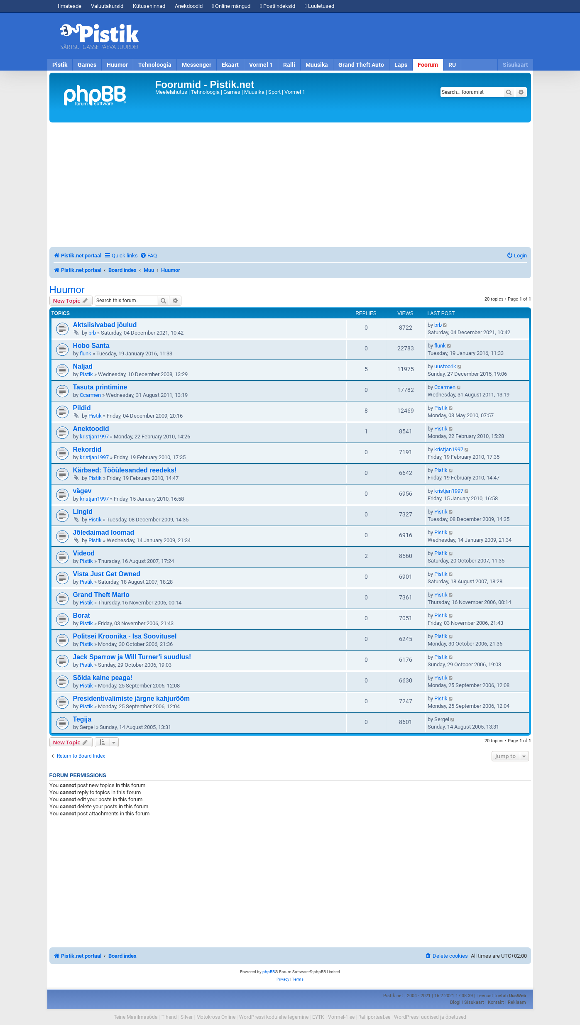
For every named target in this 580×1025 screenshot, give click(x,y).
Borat (81, 615)
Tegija (82, 719)
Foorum (428, 64)
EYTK (318, 1017)
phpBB (268, 971)
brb (92, 333)
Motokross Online (215, 1017)
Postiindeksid (277, 6)
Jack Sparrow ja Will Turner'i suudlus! (132, 657)
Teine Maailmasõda (136, 1017)
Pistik (59, 64)
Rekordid (87, 449)
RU (452, 64)
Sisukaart (515, 64)
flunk (85, 353)
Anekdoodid (189, 6)
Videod (84, 553)
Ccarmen (90, 395)
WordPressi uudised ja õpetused (430, 1017)
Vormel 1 (261, 64)
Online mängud (231, 6)
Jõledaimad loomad (104, 532)
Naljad (83, 366)
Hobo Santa (91, 345)
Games (87, 64)
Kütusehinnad (149, 6)
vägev (82, 490)
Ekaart (230, 64)
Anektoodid (91, 428)
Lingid (83, 511)
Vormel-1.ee (341, 1017)
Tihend (169, 1017)
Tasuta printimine (100, 387)
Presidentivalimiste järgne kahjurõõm (131, 698)
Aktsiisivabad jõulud (105, 324)
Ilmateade (69, 6)
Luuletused (319, 6)
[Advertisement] (338, 36)
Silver (187, 1017)
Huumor (117, 64)
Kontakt (496, 1002)
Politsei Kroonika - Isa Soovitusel (125, 636)
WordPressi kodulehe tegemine (273, 1017)
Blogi (455, 1002)
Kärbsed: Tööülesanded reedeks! (125, 470)
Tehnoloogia (154, 64)
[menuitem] (148, 256)
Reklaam (517, 1002)
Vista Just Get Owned (106, 573)
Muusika (317, 64)
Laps (400, 64)
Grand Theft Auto (361, 64)
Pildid (82, 407)
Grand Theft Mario (101, 594)
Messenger (196, 64)
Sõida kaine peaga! (102, 677)
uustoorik (445, 366)
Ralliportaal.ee (374, 1017)
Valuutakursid (107, 6)
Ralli (289, 64)
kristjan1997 (94, 436)
